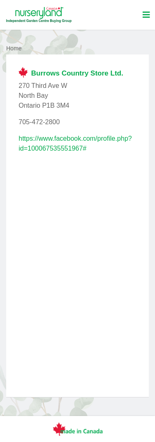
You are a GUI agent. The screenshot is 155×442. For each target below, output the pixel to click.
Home (13, 48)
